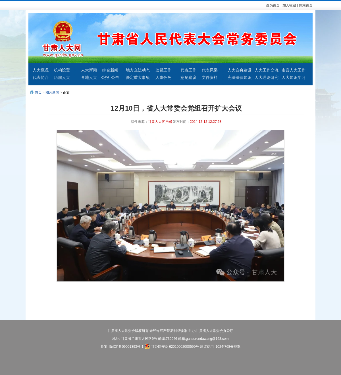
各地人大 (89, 77)
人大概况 (41, 70)
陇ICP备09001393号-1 (126, 347)
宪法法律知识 (239, 77)
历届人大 (62, 77)
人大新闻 (89, 70)
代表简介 (41, 77)
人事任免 (163, 77)
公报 (105, 77)
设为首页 (273, 5)
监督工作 (163, 70)
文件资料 (210, 77)
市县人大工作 (293, 70)
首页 (38, 92)
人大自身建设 (239, 70)
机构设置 (62, 70)
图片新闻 (52, 92)
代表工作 (188, 70)
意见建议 (188, 77)
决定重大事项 (138, 77)
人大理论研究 (266, 77)
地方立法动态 (138, 70)
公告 (115, 77)
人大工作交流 (266, 70)
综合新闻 (110, 70)
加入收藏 (289, 5)
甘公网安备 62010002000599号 (171, 346)
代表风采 (210, 70)
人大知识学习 (293, 77)
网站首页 (306, 5)
